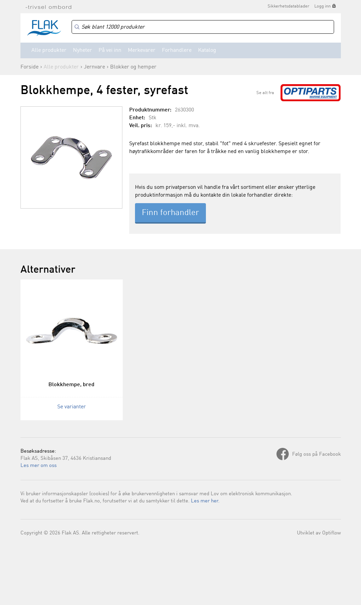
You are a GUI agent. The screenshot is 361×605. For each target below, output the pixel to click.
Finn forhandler (170, 213)
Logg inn (322, 6)
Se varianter (71, 407)
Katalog (207, 50)
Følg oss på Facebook (316, 454)
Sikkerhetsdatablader (288, 6)
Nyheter (82, 50)
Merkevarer (141, 50)
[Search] (203, 27)
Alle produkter (48, 50)
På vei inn (110, 50)
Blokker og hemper (133, 67)
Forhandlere (177, 50)
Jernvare (94, 67)
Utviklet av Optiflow (319, 533)
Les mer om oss (38, 465)
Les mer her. (205, 501)
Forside (29, 67)
